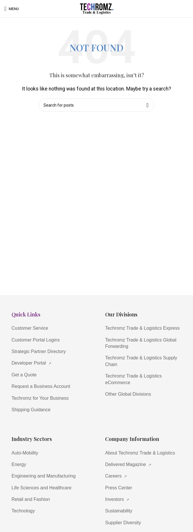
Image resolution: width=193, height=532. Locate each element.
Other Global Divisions (128, 394)
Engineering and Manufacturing (43, 475)
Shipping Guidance (31, 409)
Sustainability (118, 510)
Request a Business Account (41, 386)
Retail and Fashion (31, 499)
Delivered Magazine (128, 464)
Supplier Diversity (123, 522)
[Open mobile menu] (11, 8)
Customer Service (30, 328)
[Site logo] (96, 8)
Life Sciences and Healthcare (41, 487)
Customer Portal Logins (36, 339)
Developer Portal (31, 363)
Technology (23, 510)
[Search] (96, 105)
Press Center (118, 487)
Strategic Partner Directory (39, 351)
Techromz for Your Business (40, 398)
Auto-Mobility (25, 452)
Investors (117, 499)
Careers (116, 475)
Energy (19, 464)
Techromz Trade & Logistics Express (142, 328)
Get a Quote (24, 374)
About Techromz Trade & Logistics (140, 452)
